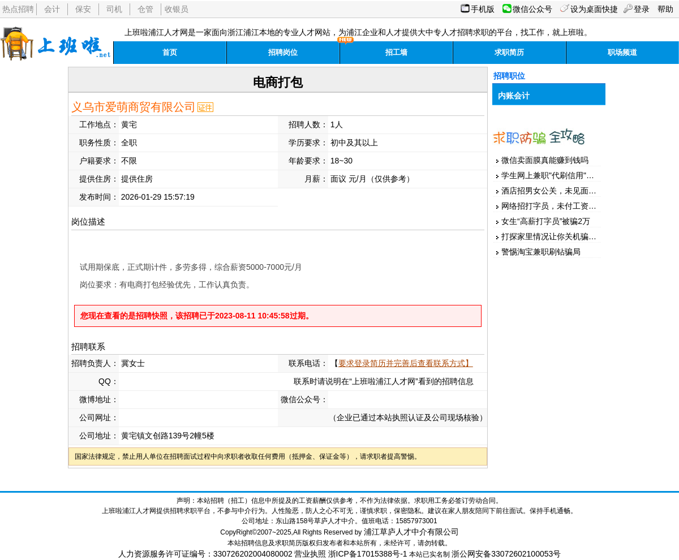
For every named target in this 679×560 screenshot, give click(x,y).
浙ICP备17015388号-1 (367, 553)
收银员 (176, 9)
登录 (642, 9)
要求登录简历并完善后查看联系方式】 (405, 363)
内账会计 (514, 95)
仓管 (145, 9)
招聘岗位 (283, 52)
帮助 (665, 9)
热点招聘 (18, 9)
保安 (83, 9)
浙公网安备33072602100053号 (506, 553)
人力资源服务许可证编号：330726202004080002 (205, 553)
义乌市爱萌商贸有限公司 (133, 107)
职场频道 (622, 52)
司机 (114, 9)
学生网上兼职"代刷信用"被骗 (551, 175)
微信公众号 (532, 9)
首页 (169, 52)
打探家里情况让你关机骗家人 (552, 236)
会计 (52, 9)
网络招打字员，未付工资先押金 (556, 205)
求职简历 (509, 52)
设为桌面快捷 (594, 9)
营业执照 (310, 553)
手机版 (483, 9)
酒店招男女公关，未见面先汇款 (556, 190)
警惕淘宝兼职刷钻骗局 (541, 251)
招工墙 (396, 52)
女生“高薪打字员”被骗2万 (545, 221)
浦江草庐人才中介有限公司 (411, 531)
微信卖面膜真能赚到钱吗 (544, 160)
